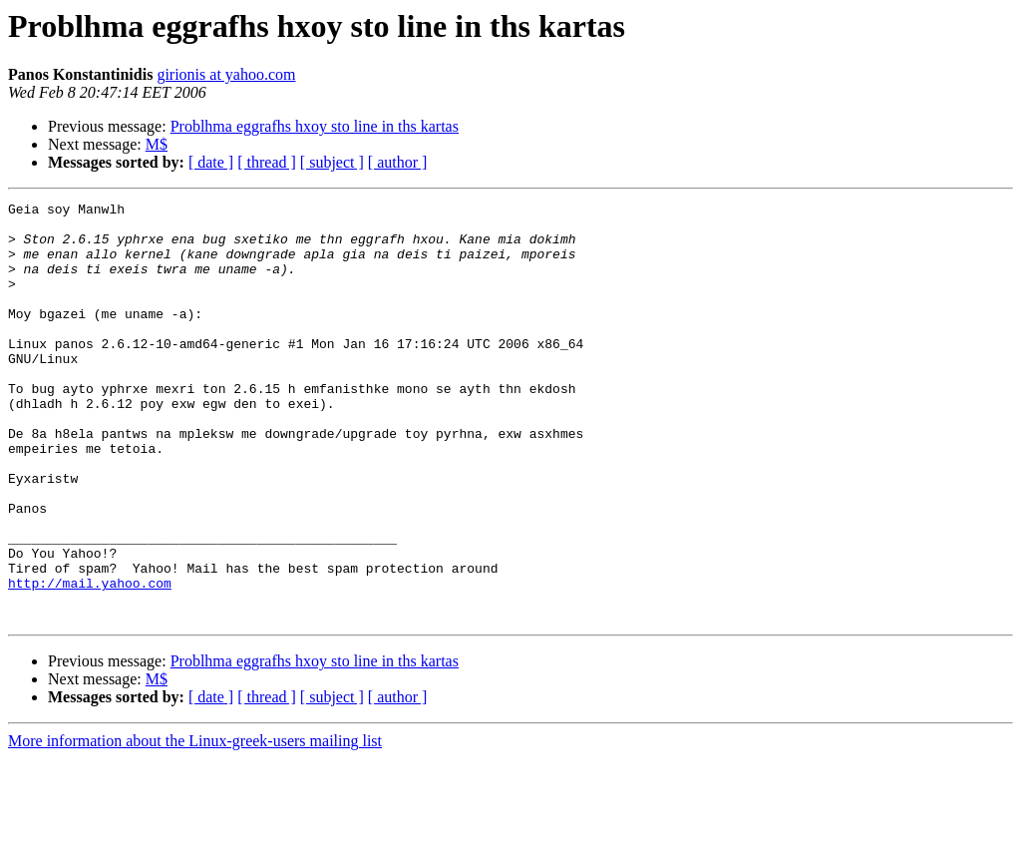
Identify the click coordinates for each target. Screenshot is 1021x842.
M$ (157, 144)
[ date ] (210, 162)
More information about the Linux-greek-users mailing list (195, 824)
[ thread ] (266, 162)
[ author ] (398, 162)
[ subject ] (332, 162)
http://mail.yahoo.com (89, 660)
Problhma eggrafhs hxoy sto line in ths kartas (314, 126)
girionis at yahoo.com (226, 74)
